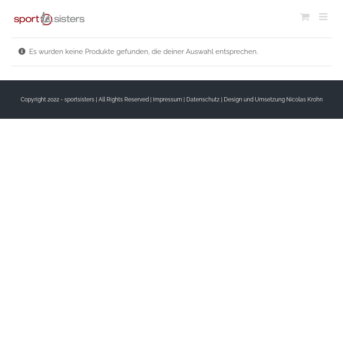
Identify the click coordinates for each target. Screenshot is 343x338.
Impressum (167, 99)
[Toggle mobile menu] (324, 17)
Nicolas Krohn (304, 99)
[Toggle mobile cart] (305, 17)
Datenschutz (203, 99)
